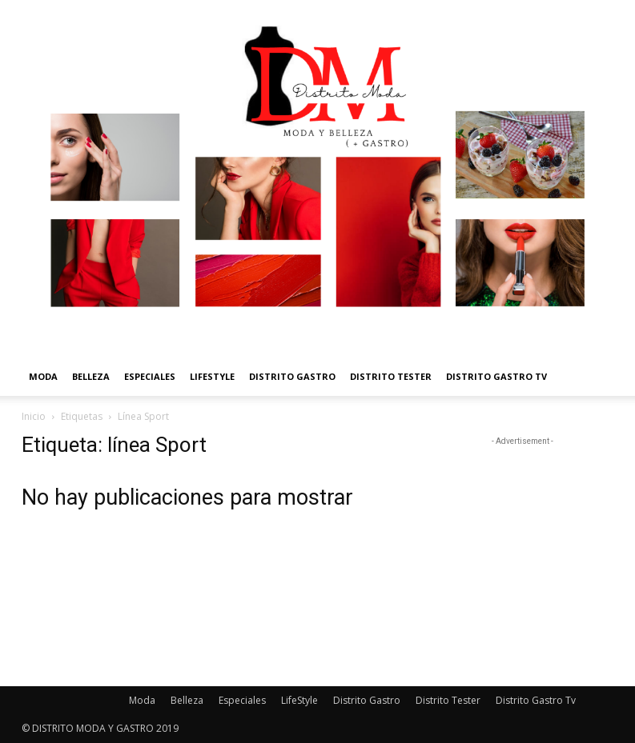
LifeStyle (212, 376)
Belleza (91, 376)
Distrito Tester (391, 376)
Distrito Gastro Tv (496, 376)
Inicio (34, 416)
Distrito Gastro (292, 376)
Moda (43, 376)
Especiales (149, 376)
